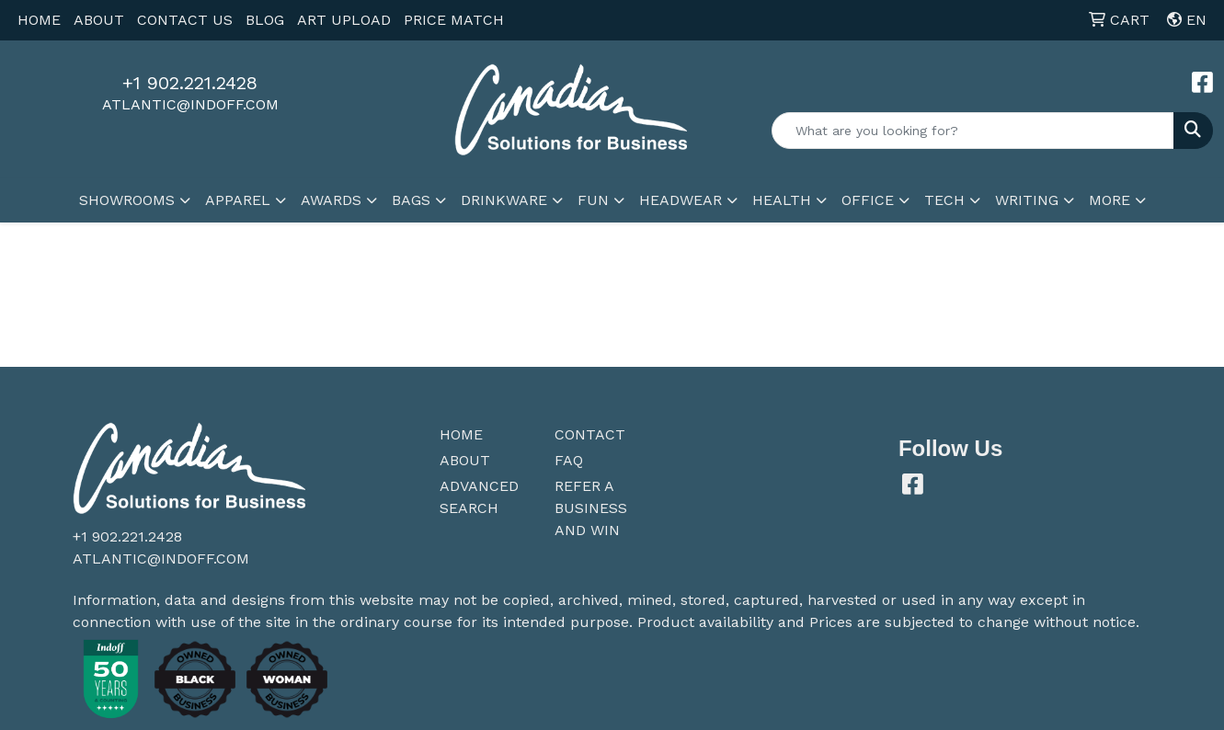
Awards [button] (331, 200)
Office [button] (867, 200)
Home (461, 434)
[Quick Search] (973, 130)
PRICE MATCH (454, 20)
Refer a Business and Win (591, 508)
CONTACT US (185, 20)
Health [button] (781, 200)
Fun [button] (593, 200)
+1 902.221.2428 (189, 83)
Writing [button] (1026, 200)
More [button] (1109, 200)
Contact (590, 434)
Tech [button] (944, 200)
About (465, 460)
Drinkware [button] (504, 200)
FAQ (569, 460)
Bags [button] (411, 200)
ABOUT (99, 20)
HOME (39, 20)
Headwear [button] (680, 200)
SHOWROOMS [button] (127, 200)
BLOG (265, 20)
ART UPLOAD (344, 20)
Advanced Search (479, 497)
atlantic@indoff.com (190, 104)
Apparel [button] (237, 200)
